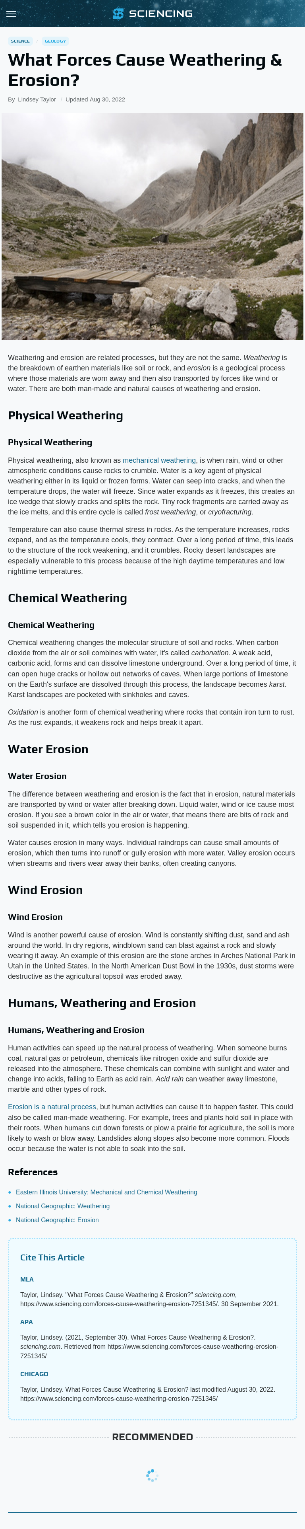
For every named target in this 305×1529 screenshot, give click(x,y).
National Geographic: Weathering (63, 1206)
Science (20, 41)
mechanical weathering (159, 460)
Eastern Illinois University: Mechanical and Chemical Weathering (106, 1192)
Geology (55, 41)
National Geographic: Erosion (57, 1220)
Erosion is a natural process (52, 1107)
